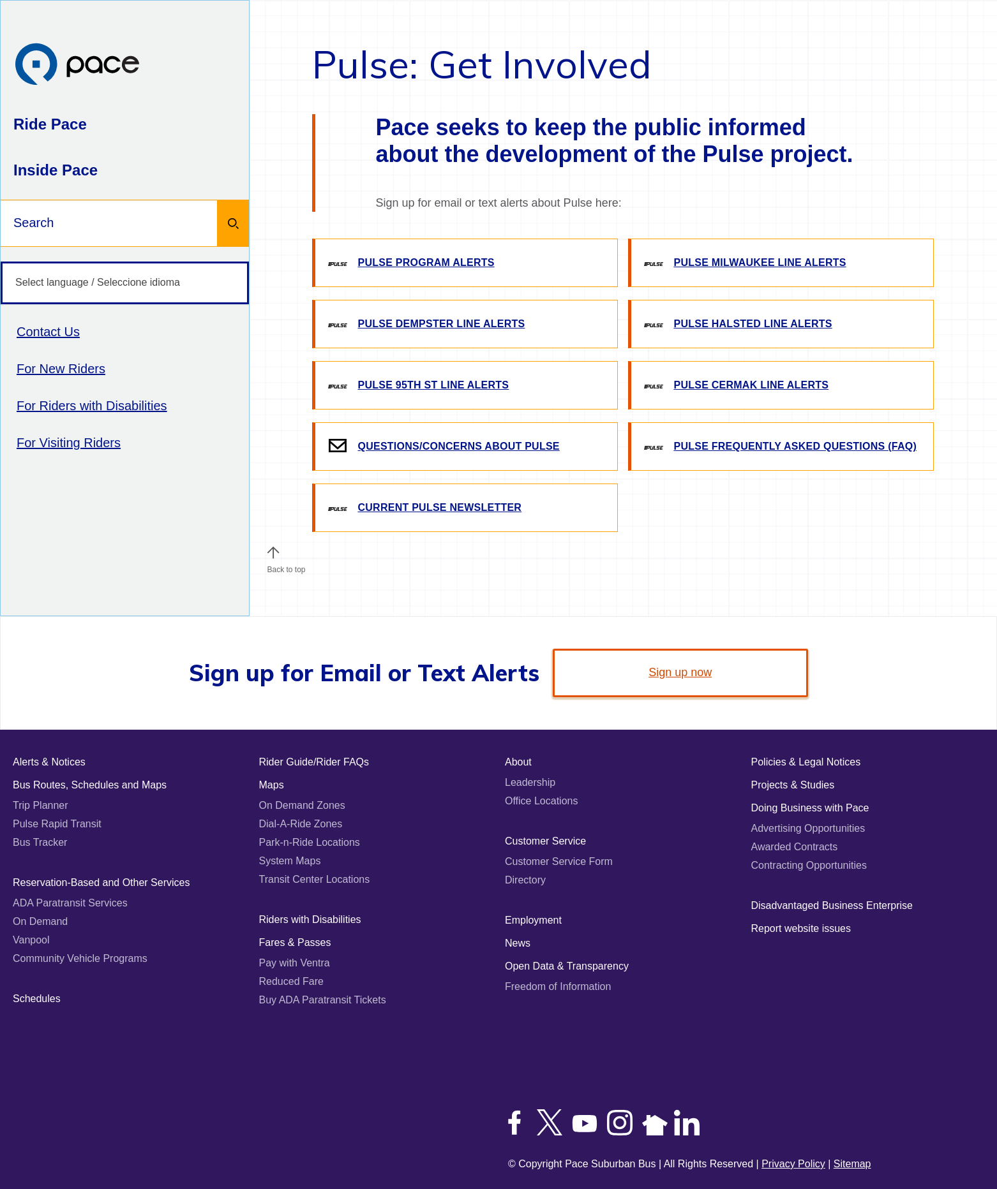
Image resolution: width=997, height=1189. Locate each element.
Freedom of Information (558, 986)
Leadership (530, 782)
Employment (533, 920)
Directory (525, 880)
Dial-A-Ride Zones (301, 823)
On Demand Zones (302, 805)
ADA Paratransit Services (70, 902)
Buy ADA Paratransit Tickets (322, 999)
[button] (273, 552)
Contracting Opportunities (809, 865)
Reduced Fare (291, 981)
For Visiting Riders (69, 443)
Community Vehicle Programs (80, 958)
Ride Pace (50, 124)
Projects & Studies (793, 784)
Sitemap (852, 1163)
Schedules (37, 998)
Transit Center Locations (314, 879)
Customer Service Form (559, 861)
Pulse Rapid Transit (57, 823)
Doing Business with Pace (810, 807)
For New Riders (61, 369)
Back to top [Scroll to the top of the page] (286, 566)
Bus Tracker (40, 842)
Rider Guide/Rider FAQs (314, 762)
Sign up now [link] (680, 672)
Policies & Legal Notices (806, 762)
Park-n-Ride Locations (309, 842)
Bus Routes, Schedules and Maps (90, 784)
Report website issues (801, 928)
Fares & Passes (295, 942)
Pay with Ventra (294, 962)
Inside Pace (55, 170)
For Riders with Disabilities (92, 406)
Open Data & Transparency (567, 966)
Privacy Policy (793, 1163)
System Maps (290, 860)
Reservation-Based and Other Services (101, 882)
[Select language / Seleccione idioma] (125, 283)
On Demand (40, 921)
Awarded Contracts (794, 846)
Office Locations (541, 800)
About (518, 762)
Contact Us (48, 332)
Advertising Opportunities (808, 828)
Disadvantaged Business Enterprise (832, 905)
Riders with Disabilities (310, 919)
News (517, 943)
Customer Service (545, 841)
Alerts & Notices (49, 762)
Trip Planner (40, 805)
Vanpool (31, 939)
